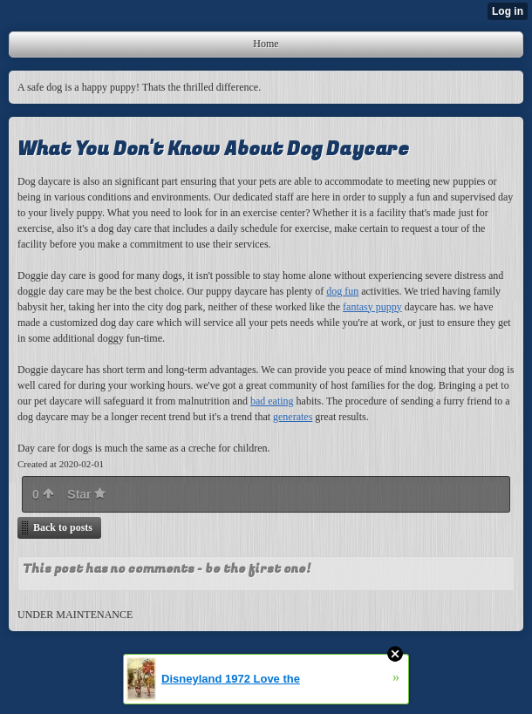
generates (292, 417)
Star (86, 494)
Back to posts (62, 527)
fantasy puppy (372, 307)
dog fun (342, 291)
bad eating (272, 401)
